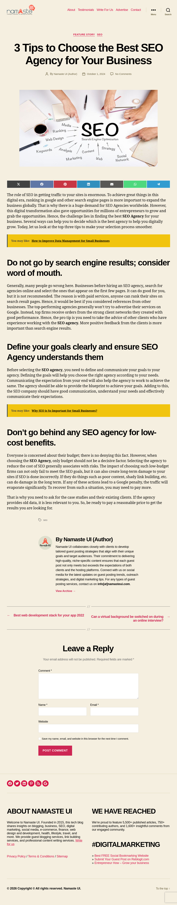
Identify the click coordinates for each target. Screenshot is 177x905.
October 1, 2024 (96, 79)
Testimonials (86, 12)
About (71, 12)
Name (42, 711)
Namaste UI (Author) (64, 79)
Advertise (122, 12)
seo (45, 526)
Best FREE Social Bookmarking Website (121, 862)
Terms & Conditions (41, 863)
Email (94, 711)
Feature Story (83, 40)
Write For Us (105, 12)
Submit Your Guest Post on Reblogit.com (121, 866)
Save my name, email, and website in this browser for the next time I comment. (85, 745)
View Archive (66, 597)
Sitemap (62, 863)
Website (43, 728)
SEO (101, 40)
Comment (45, 677)
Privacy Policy (16, 863)
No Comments (124, 79)
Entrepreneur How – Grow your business (121, 869)
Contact (136, 12)
